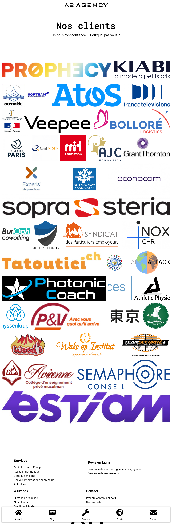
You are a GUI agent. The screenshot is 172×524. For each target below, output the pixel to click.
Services (86, 519)
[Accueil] (18, 512)
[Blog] (52, 512)
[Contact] (153, 512)
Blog (52, 519)
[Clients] (119, 512)
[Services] (85, 512)
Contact (153, 519)
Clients (120, 519)
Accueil (18, 519)
